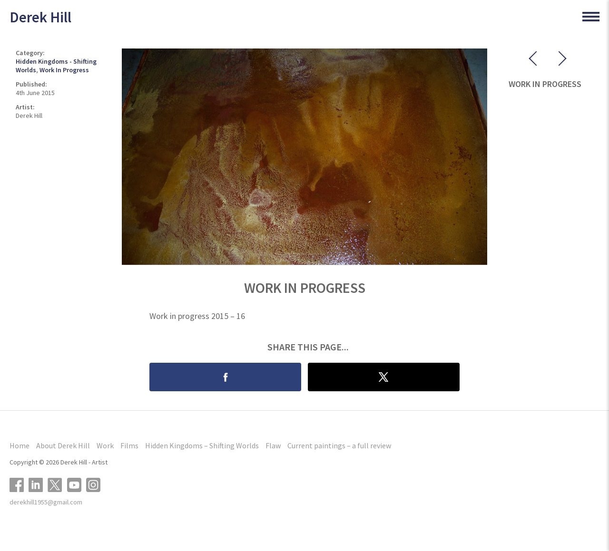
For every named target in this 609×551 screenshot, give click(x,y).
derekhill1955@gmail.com (46, 502)
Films (129, 445)
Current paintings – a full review (339, 445)
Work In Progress (64, 70)
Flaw (273, 445)
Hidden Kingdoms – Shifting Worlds (202, 445)
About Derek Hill (63, 445)
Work (105, 445)
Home (19, 445)
